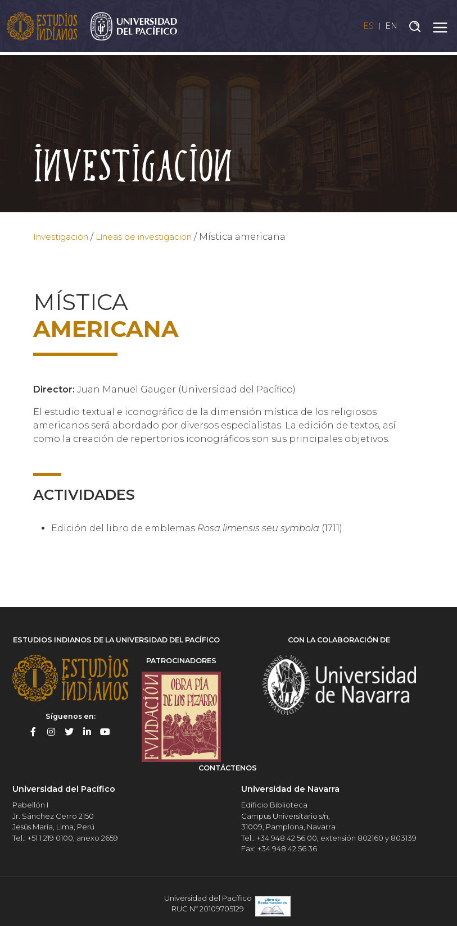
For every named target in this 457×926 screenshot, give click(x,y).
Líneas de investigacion (160, 236)
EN (390, 27)
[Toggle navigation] (440, 27)
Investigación (65, 236)
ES (364, 27)
